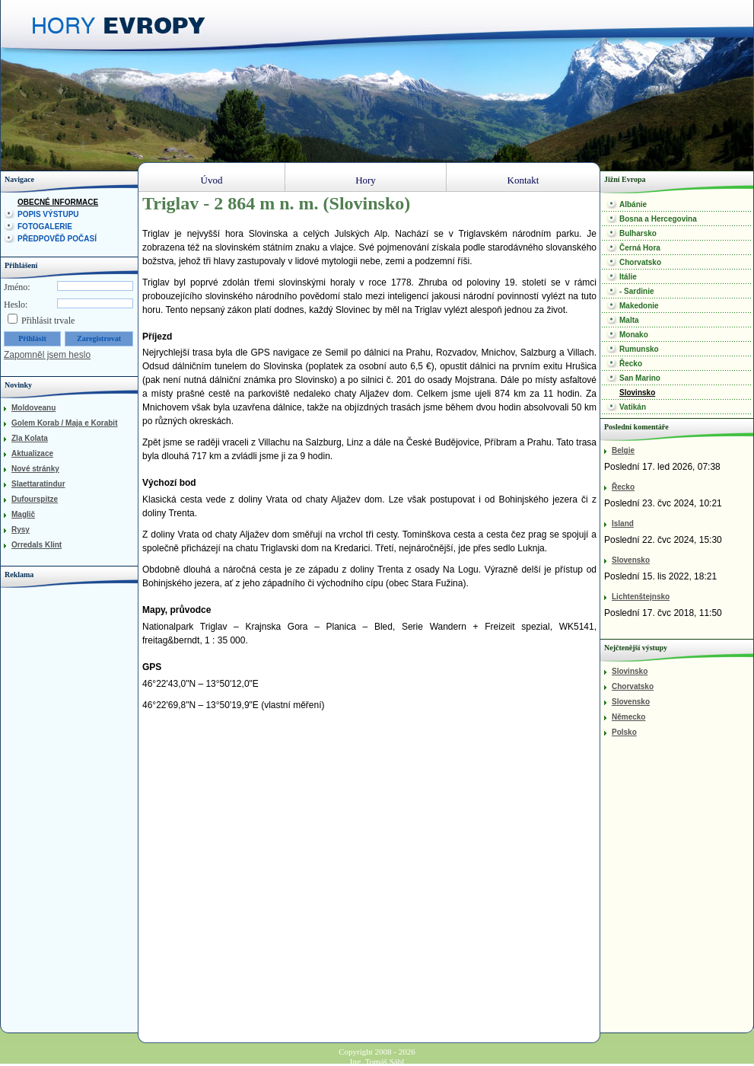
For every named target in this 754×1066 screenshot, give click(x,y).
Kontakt (523, 180)
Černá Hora (639, 248)
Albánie (633, 204)
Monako (633, 334)
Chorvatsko (640, 262)
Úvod (212, 180)
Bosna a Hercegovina (658, 219)
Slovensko (631, 560)
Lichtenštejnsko (641, 596)
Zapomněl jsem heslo (47, 354)
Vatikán (632, 407)
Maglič (23, 514)
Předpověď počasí (57, 239)
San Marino (639, 378)
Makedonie (639, 306)
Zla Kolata (29, 438)
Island (623, 523)
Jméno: (17, 287)
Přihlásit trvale (48, 320)
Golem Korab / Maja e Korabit (64, 423)
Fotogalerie (44, 226)
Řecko (630, 363)
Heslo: (15, 304)
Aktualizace (32, 453)
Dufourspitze (34, 499)
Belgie (623, 450)
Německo (628, 717)
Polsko (624, 732)
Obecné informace (57, 202)
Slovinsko (637, 392)
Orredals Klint (36, 545)
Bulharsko (638, 233)
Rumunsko (639, 349)
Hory (365, 180)
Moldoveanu (33, 408)
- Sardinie (636, 291)
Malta (629, 320)
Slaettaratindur (38, 484)
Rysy (20, 529)
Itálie (628, 277)
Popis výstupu (48, 214)
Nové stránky (35, 468)
